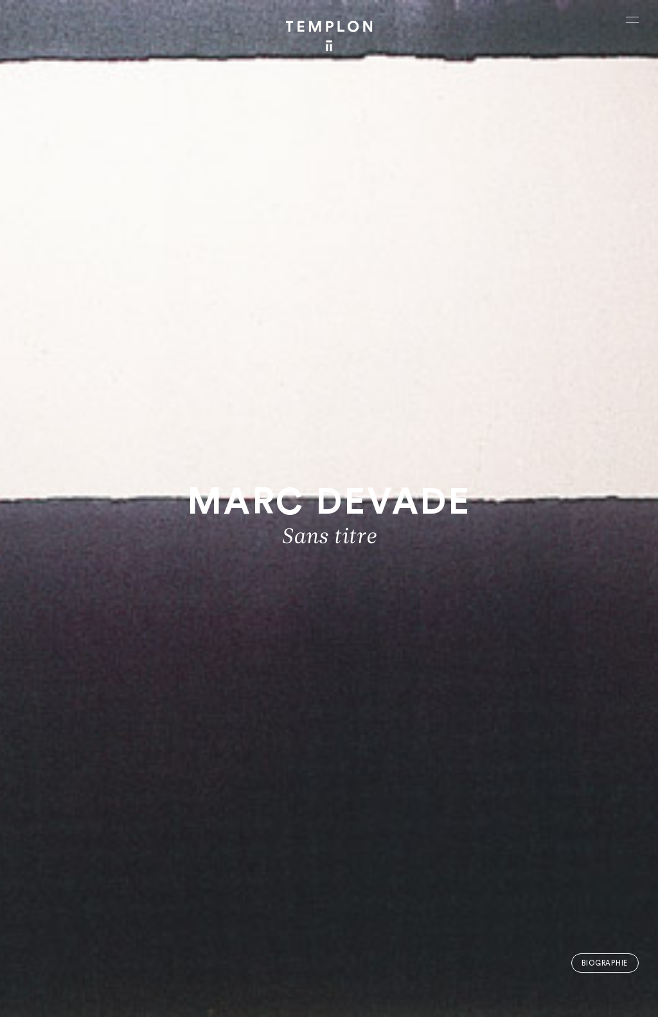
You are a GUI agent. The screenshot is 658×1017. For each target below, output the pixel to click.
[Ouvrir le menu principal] (632, 19)
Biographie (605, 963)
